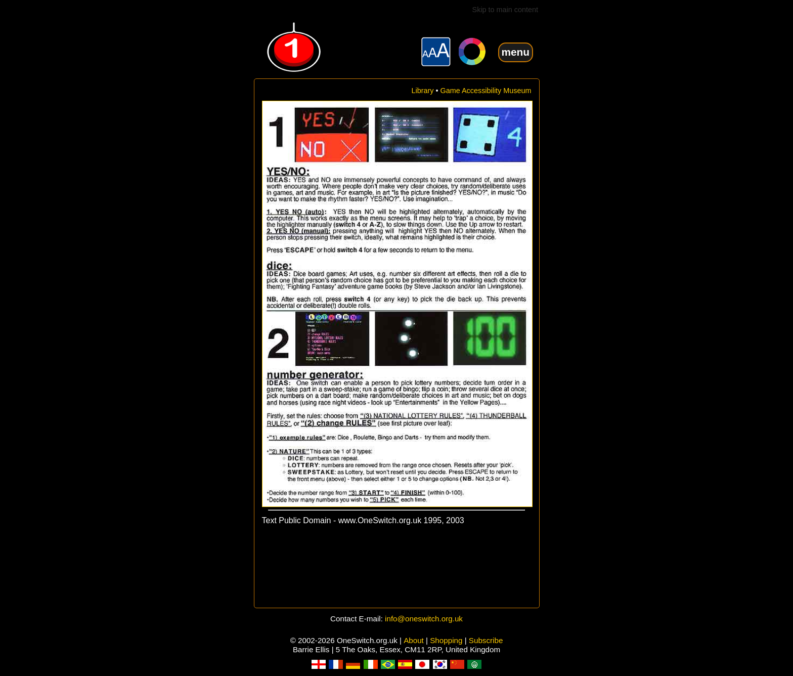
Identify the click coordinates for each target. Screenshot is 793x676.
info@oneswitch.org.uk (424, 618)
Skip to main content (505, 9)
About (414, 640)
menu (516, 52)
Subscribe (486, 640)
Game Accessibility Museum (486, 91)
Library (423, 91)
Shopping (446, 640)
